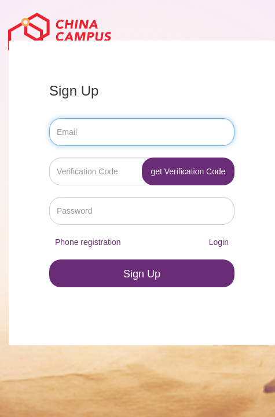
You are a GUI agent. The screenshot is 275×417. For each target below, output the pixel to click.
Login (219, 242)
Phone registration (88, 242)
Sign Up (141, 274)
